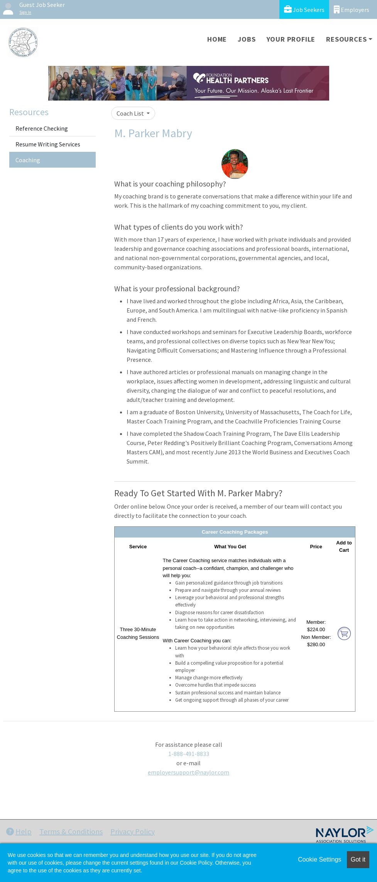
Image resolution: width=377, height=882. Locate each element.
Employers (351, 9)
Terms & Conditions (71, 831)
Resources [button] (346, 39)
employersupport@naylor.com (188, 772)
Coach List (131, 113)
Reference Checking (41, 128)
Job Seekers (304, 9)
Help (19, 831)
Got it (358, 859)
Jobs (246, 39)
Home (217, 39)
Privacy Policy (132, 831)
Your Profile (291, 39)
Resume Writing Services (47, 144)
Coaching (27, 160)
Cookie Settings (319, 859)
